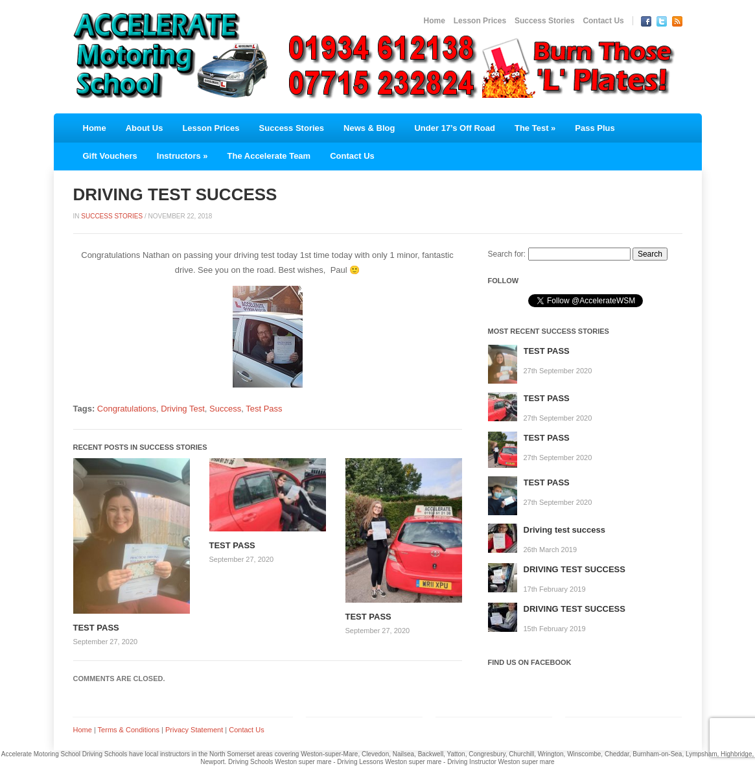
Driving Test (183, 408)
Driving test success (564, 530)
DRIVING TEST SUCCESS (574, 569)
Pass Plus (594, 128)
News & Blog (369, 128)
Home (434, 20)
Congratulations (126, 408)
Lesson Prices (480, 20)
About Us (144, 128)
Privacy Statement (194, 730)
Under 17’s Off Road (454, 128)
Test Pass (264, 408)
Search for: (507, 254)
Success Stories (545, 20)
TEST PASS (96, 628)
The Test (535, 128)
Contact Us (603, 20)
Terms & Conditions (128, 730)
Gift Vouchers (110, 156)
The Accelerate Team (269, 156)
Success (225, 408)
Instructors (182, 156)
